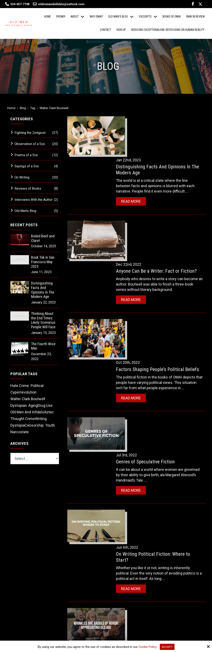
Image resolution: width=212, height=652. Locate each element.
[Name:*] (175, 523)
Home (11, 108)
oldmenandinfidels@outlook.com (58, 4)
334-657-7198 (19, 4)
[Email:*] (175, 537)
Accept (167, 646)
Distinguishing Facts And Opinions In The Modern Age (42, 290)
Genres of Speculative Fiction (152, 320)
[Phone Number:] (175, 550)
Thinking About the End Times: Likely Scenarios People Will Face (43, 320)
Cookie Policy (147, 646)
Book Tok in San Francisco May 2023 (42, 261)
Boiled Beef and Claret (42, 238)
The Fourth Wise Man (43, 346)
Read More (138, 160)
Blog (23, 108)
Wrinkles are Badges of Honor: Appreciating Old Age (153, 443)
